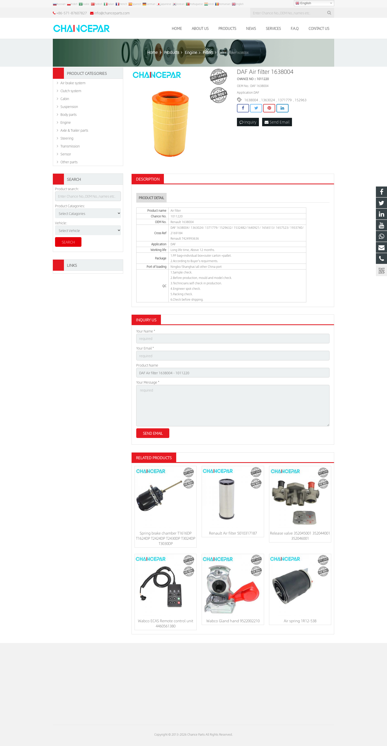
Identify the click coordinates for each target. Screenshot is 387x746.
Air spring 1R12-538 (300, 620)
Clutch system (70, 90)
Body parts (68, 114)
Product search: (67, 188)
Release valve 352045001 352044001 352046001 (300, 535)
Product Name (147, 365)
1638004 (251, 99)
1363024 (268, 99)
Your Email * (145, 348)
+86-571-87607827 (71, 13)
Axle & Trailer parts (74, 130)
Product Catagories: (70, 205)
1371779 (285, 99)
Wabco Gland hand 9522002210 (233, 620)
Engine (65, 122)
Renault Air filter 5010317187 (233, 533)
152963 (301, 99)
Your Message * (147, 382)
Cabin (64, 98)
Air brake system (72, 82)
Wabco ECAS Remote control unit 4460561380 (165, 623)
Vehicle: (61, 223)
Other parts (68, 162)
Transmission (70, 146)
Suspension (69, 106)
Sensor (65, 154)
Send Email (277, 122)
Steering (66, 138)
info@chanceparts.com (112, 13)
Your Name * (145, 331)
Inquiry (247, 122)
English (303, 3)
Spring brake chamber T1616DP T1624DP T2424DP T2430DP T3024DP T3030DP (165, 538)
